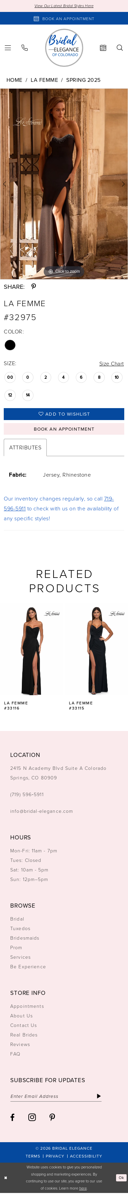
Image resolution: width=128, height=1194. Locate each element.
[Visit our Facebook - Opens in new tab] (12, 1119)
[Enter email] (57, 1097)
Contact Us (23, 1026)
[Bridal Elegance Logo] (64, 48)
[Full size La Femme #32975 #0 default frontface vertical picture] (64, 184)
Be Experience (28, 967)
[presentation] (31, 650)
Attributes (25, 448)
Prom (16, 948)
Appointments (27, 1007)
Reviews (20, 1045)
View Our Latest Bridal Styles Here (64, 6)
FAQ (15, 1054)
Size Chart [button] (111, 363)
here (83, 1189)
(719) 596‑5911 (27, 795)
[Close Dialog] (5, 1179)
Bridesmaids (25, 939)
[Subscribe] (101, 1097)
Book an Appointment (64, 429)
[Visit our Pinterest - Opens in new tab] (52, 1119)
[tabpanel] (64, 184)
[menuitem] (24, 47)
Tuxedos (20, 929)
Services (20, 958)
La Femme (44, 80)
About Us (21, 1016)
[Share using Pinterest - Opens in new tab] (33, 287)
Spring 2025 (83, 80)
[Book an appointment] (64, 18)
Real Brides (24, 1035)
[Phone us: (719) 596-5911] (24, 47)
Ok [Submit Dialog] (121, 1178)
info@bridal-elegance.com (41, 812)
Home (14, 80)
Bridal (17, 919)
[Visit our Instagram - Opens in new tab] (32, 1118)
